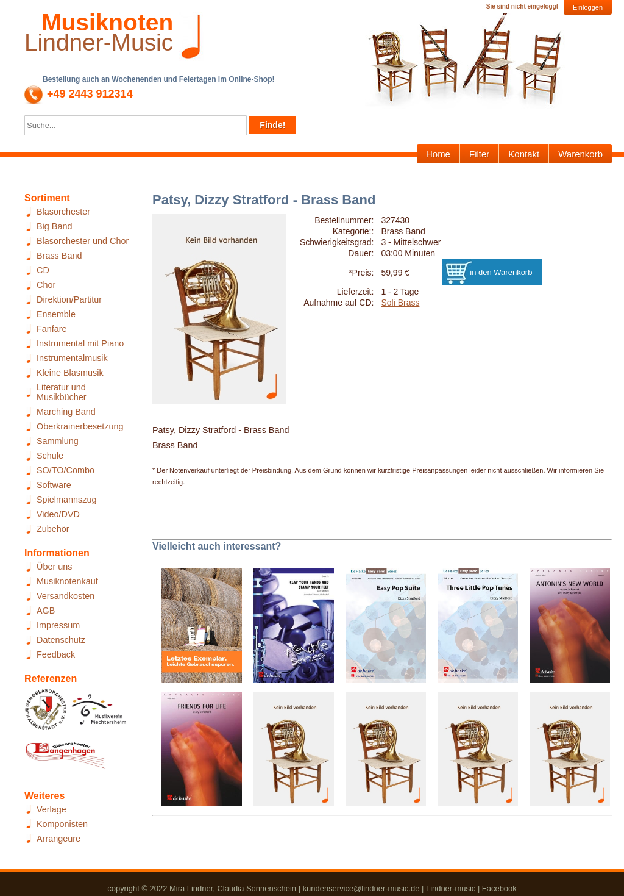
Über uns (54, 567)
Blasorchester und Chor (83, 241)
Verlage (51, 809)
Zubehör (53, 529)
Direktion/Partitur (69, 299)
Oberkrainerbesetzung (80, 426)
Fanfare (52, 329)
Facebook (499, 888)
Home (438, 154)
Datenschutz (61, 640)
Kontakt (523, 154)
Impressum (58, 625)
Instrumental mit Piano (80, 343)
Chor (46, 285)
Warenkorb (580, 154)
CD (43, 270)
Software (54, 485)
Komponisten (62, 824)
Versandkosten (65, 596)
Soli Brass (400, 302)
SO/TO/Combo (65, 470)
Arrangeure (58, 839)
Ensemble (56, 314)
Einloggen (588, 7)
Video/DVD (58, 514)
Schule (50, 456)
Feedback (56, 654)
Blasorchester (63, 212)
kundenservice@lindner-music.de (361, 888)
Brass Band (59, 255)
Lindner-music (450, 888)
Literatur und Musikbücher (62, 392)
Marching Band (66, 412)
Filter (479, 154)
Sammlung (58, 441)
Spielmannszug (66, 499)
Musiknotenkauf (67, 581)
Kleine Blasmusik (70, 373)
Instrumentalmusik (72, 358)
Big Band (54, 226)
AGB (46, 610)
